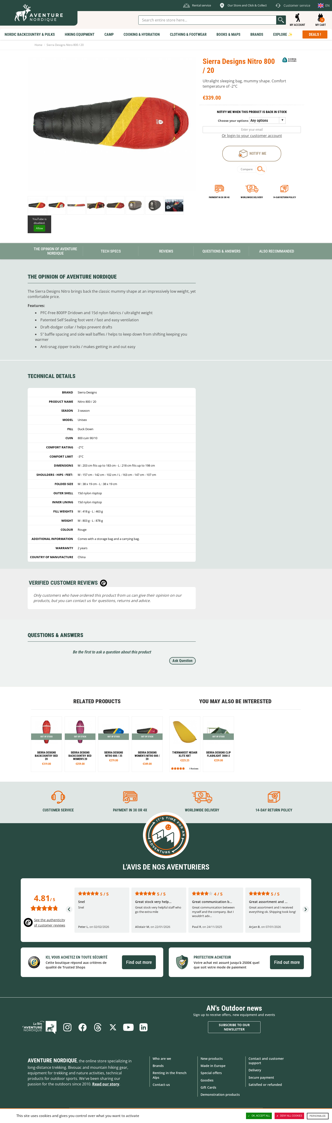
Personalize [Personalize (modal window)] (318, 1116)
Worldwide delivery (252, 197)
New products (212, 1058)
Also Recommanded (276, 251)
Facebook (82, 1027)
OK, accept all (259, 1115)
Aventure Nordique (52, 1060)
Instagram (67, 1027)
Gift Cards (208, 1087)
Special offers (211, 1073)
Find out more (139, 962)
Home (38, 45)
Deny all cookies (289, 1115)
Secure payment (261, 1077)
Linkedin (143, 1027)
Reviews (166, 251)
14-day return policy (284, 197)
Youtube (128, 1027)
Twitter (113, 1027)
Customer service (58, 810)
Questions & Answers (221, 251)
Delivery (255, 1070)
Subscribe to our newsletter (234, 1027)
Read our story (105, 1084)
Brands (158, 1065)
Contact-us (161, 1084)
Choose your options (233, 121)
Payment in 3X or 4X (130, 810)
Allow (39, 228)
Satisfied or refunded (265, 1084)
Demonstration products (220, 1094)
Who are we (162, 1058)
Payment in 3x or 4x (219, 197)
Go (281, 20)
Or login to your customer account (252, 135)
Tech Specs (111, 251)
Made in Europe (213, 1065)
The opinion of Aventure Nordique (55, 251)
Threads (98, 1027)
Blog (39, 1027)
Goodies (207, 1080)
